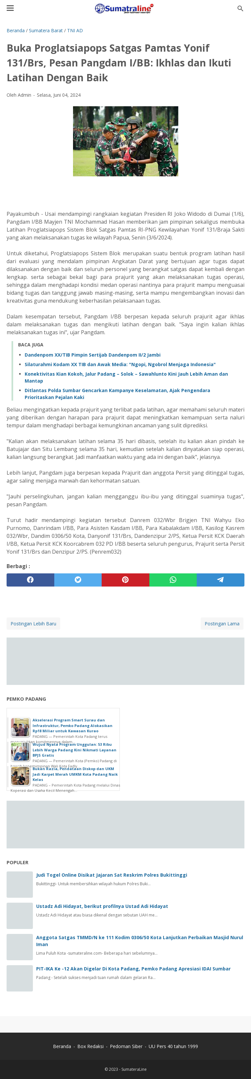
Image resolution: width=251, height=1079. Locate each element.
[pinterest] (125, 580)
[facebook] (30, 580)
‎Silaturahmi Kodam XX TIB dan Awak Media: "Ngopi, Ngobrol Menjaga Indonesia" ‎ (121, 364)
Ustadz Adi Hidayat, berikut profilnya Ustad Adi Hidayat (102, 906)
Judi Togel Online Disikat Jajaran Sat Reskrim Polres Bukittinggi (111, 875)
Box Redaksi (91, 1046)
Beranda (62, 1046)
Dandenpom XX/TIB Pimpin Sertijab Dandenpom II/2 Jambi (93, 355)
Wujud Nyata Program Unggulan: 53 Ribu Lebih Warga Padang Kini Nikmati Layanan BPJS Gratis (74, 750)
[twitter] (78, 580)
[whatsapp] (173, 580)
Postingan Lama (222, 623)
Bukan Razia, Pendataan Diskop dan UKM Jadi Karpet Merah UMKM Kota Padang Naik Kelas (75, 774)
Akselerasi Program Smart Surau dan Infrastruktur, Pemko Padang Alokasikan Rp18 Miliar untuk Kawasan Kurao (73, 725)
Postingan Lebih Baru (33, 623)
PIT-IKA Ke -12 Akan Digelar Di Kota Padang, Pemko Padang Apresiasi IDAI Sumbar (133, 969)
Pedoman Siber (126, 1046)
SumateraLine (134, 1069)
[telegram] (220, 580)
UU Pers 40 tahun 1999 (173, 1046)
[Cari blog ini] (240, 9)
